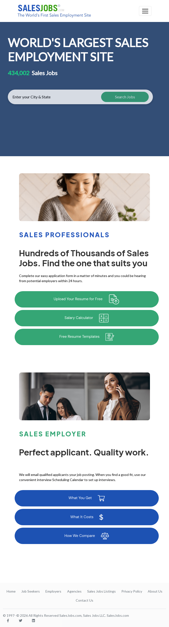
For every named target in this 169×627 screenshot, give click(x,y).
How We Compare (86, 536)
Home (11, 591)
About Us (155, 591)
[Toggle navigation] (145, 11)
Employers (53, 591)
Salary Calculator (86, 318)
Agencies (74, 591)
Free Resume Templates (86, 337)
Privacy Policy (131, 591)
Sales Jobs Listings (101, 591)
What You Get (87, 498)
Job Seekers (30, 591)
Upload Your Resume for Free (87, 299)
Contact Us (84, 600)
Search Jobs (125, 96)
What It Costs (86, 517)
